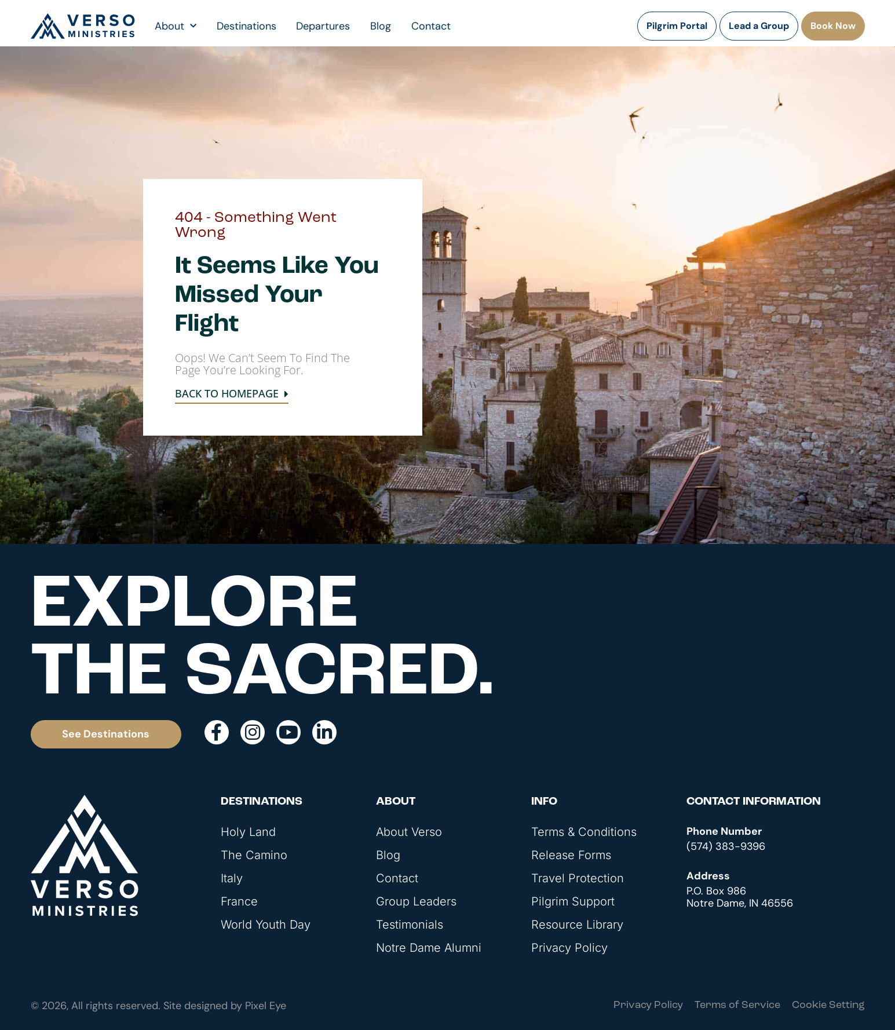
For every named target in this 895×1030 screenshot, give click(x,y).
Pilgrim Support (573, 901)
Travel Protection (577, 878)
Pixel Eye (265, 1006)
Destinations (246, 26)
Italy (232, 878)
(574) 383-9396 (725, 846)
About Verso (409, 832)
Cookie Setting (828, 1005)
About (175, 26)
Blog (380, 26)
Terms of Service (737, 1005)
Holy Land (248, 832)
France (239, 901)
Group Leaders (416, 901)
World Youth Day (265, 924)
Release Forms (571, 855)
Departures (323, 26)
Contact (431, 26)
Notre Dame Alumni (428, 948)
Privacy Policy (569, 948)
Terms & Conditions (584, 832)
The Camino (254, 855)
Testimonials (409, 924)
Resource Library (577, 924)
